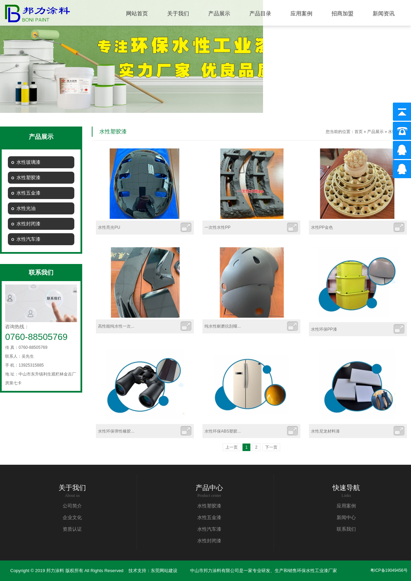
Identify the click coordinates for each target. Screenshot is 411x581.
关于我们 (72, 487)
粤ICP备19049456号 (389, 570)
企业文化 (72, 517)
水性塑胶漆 (209, 506)
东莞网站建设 (164, 570)
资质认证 (72, 529)
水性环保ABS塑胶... (222, 431)
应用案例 (346, 506)
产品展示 (375, 131)
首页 (358, 131)
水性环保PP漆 (324, 329)
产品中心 (209, 487)
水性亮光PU (109, 227)
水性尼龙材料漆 (325, 431)
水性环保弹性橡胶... (116, 431)
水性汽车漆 (209, 529)
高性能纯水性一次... (116, 326)
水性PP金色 (322, 227)
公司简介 (72, 506)
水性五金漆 (209, 517)
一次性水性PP (217, 227)
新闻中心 (346, 517)
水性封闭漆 (209, 540)
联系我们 (346, 529)
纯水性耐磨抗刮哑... (222, 326)
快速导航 (346, 487)
